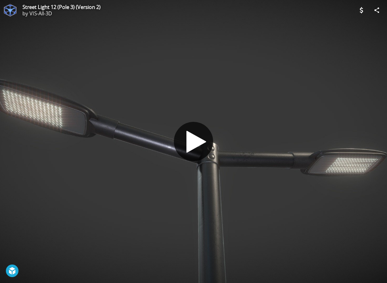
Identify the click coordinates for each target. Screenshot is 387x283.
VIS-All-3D (40, 13)
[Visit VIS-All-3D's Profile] (10, 10)
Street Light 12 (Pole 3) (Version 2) (61, 7)
